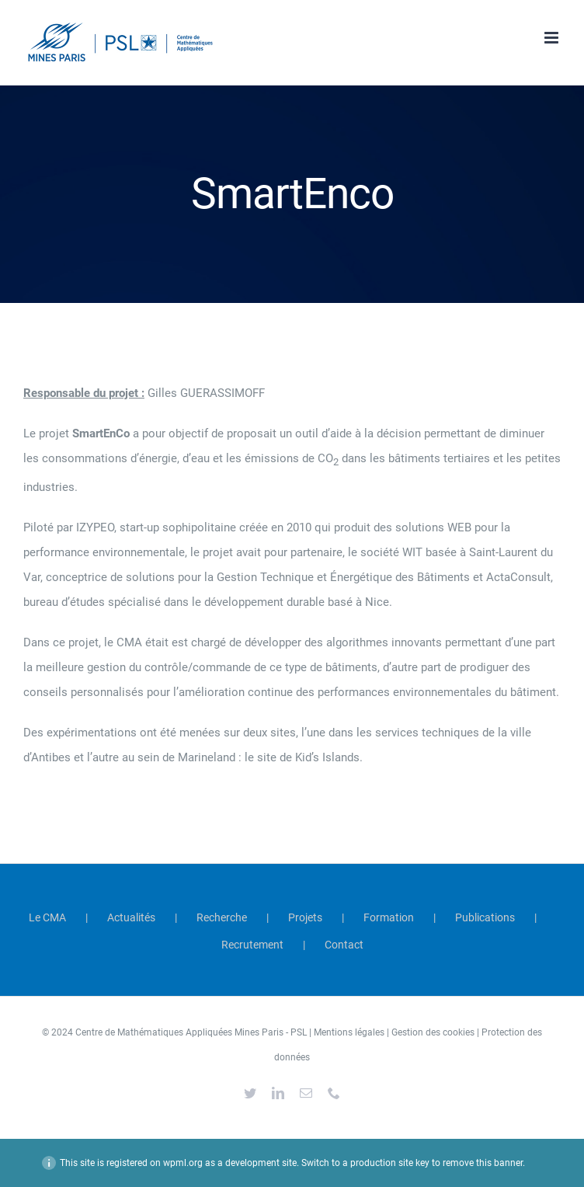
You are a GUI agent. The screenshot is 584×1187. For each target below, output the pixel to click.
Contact (344, 944)
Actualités (131, 917)
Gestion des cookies (432, 1032)
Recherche (221, 917)
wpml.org (183, 1162)
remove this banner (483, 1162)
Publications (485, 917)
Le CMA (47, 917)
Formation (388, 917)
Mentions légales (349, 1032)
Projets (305, 917)
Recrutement (252, 944)
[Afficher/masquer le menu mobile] (552, 38)
